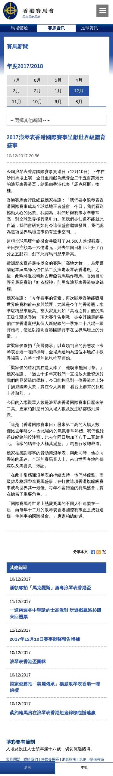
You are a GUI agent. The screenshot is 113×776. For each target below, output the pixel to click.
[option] (19, 28)
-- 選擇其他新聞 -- (30, 120)
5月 (58, 80)
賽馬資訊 (56, 28)
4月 (79, 80)
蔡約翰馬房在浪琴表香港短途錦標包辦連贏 (53, 712)
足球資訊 (89, 27)
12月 (78, 90)
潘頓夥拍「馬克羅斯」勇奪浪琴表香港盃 (50, 587)
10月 (37, 101)
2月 (37, 90)
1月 (58, 90)
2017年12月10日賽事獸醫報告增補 (45, 639)
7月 (16, 80)
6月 (37, 80)
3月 (16, 90)
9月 (58, 101)
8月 (79, 101)
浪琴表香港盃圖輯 (28, 661)
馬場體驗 (19, 27)
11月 (16, 101)
